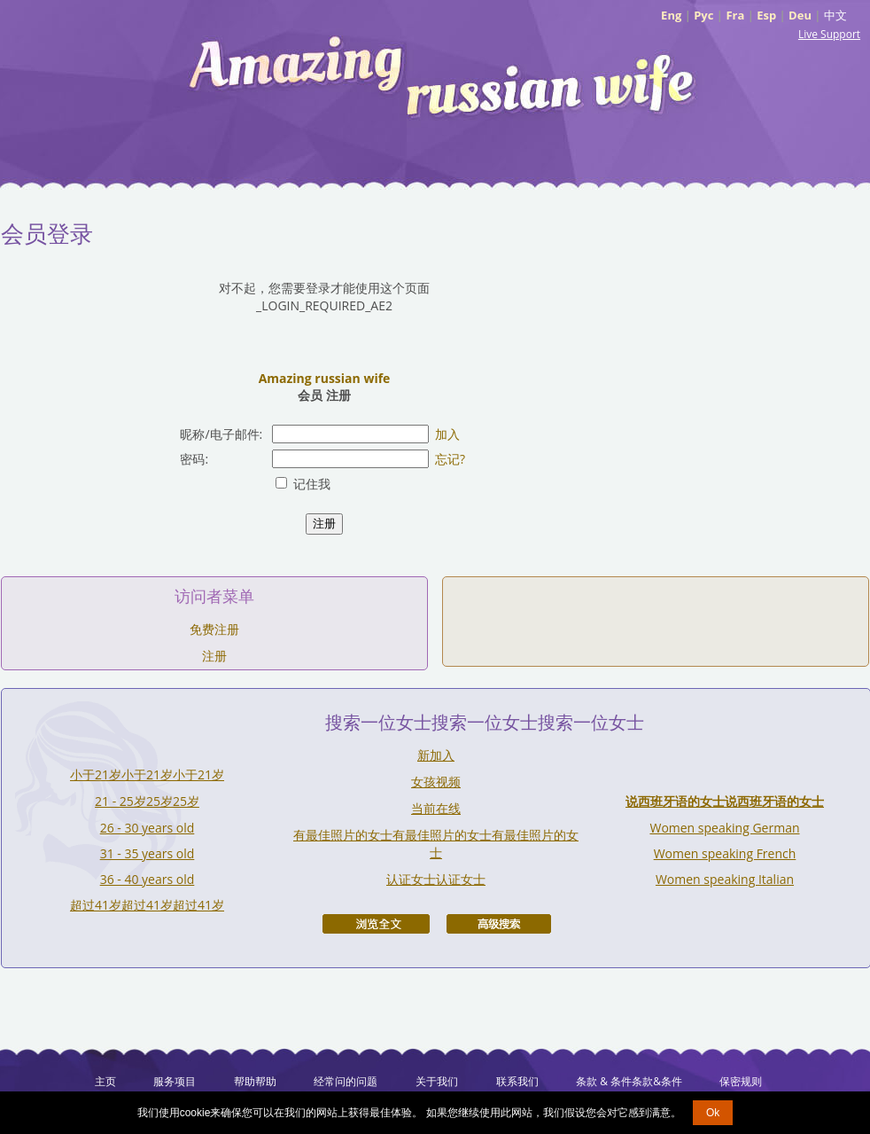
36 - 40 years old (147, 879)
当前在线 (436, 808)
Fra (735, 15)
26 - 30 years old (147, 827)
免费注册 (214, 629)
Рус (703, 15)
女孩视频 (436, 781)
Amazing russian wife (325, 378)
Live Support (829, 34)
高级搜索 (499, 924)
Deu (800, 15)
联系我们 (517, 1081)
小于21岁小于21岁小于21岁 (147, 774)
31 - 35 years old (147, 853)
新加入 (435, 755)
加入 (447, 434)
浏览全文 (376, 924)
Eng (671, 15)
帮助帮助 (255, 1081)
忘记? (450, 458)
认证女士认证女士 (435, 879)
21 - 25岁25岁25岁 (147, 801)
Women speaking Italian (725, 879)
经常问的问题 (345, 1081)
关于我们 (437, 1081)
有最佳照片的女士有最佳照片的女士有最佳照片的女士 (436, 843)
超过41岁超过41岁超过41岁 (147, 904)
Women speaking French (725, 853)
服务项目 (174, 1081)
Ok (712, 1113)
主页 (105, 1081)
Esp (766, 15)
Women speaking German (724, 827)
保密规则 (740, 1081)
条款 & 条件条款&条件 (629, 1081)
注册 (214, 655)
